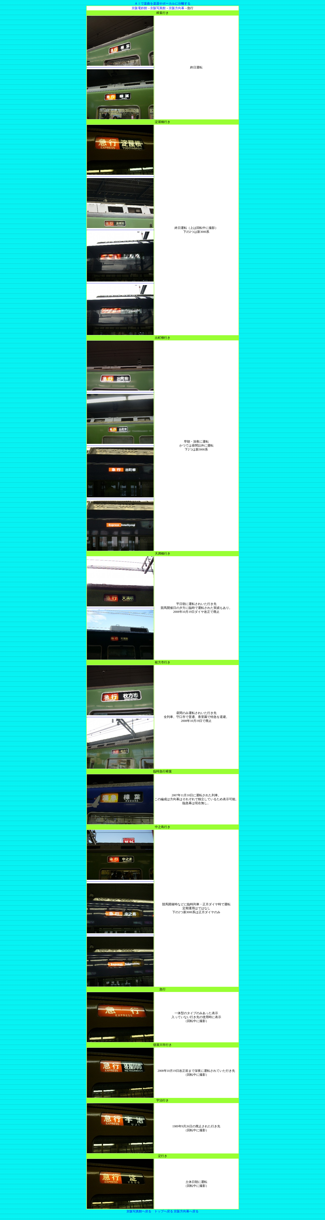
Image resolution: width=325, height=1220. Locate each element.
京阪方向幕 (176, 8)
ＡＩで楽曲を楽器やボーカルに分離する (162, 3)
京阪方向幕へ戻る (186, 1211)
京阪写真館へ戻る (138, 1211)
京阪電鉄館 (139, 8)
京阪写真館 (158, 8)
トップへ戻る (163, 1211)
